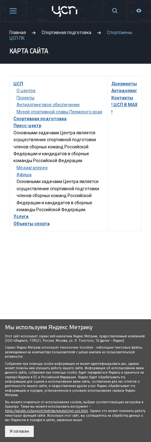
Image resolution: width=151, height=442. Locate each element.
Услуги (20, 216)
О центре (26, 90)
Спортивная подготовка (40, 118)
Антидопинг (124, 90)
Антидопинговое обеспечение (48, 104)
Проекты (25, 97)
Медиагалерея (32, 167)
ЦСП (18, 83)
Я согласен (19, 431)
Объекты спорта (31, 223)
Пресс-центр (27, 125)
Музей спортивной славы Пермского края (59, 111)
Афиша (24, 174)
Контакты (122, 97)
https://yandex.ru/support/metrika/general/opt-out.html (46, 411)
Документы (124, 83)
